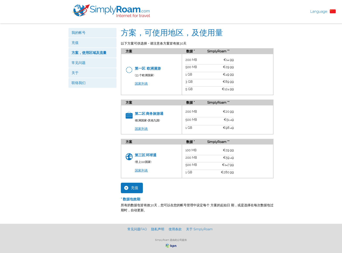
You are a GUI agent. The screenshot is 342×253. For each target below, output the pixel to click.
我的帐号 (79, 33)
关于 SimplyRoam (199, 229)
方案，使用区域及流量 (89, 53)
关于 (75, 73)
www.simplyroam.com (111, 10)
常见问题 (79, 63)
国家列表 (141, 84)
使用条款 (175, 229)
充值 (75, 43)
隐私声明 (157, 229)
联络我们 (79, 83)
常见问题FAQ (137, 229)
